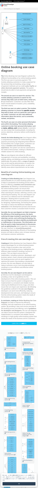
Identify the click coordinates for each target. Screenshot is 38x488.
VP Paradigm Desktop (19, 1)
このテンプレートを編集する (19, 323)
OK (19, 483)
